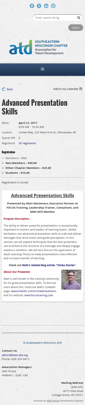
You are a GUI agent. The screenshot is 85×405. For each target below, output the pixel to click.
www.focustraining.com (38, 295)
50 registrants (27, 143)
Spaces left (8, 137)
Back (10, 89)
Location (7, 132)
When (5, 123)
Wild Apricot (53, 400)
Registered (8, 143)
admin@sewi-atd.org (15, 355)
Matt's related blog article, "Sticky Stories (48, 265)
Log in (76, 27)
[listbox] (68, 89)
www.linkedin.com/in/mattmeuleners (33, 291)
